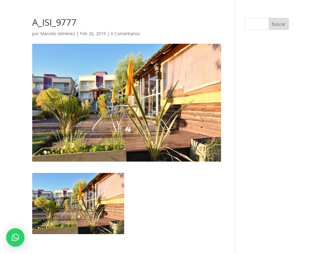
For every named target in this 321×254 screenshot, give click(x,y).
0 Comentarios (125, 33)
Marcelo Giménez (57, 33)
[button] (15, 237)
